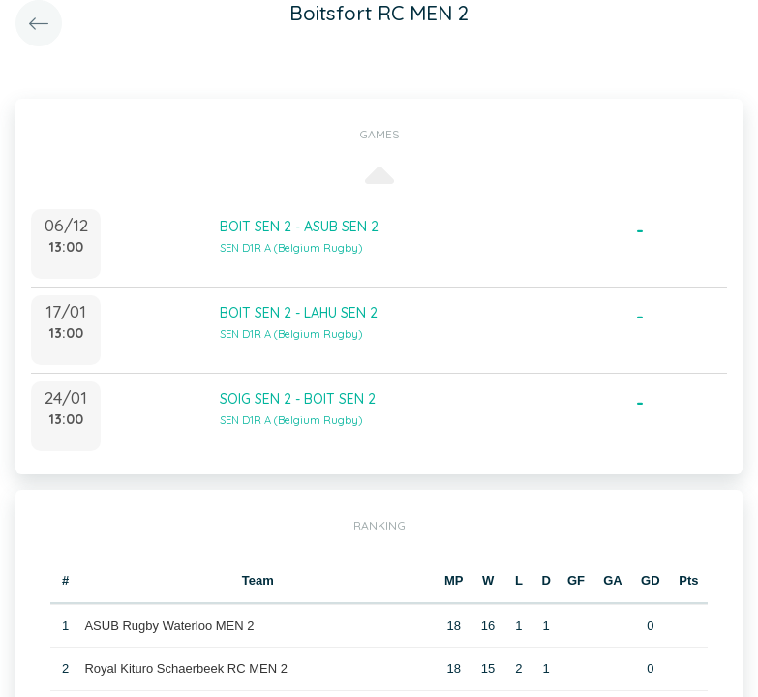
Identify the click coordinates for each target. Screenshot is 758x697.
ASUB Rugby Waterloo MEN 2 (169, 626)
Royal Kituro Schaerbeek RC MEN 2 (186, 668)
